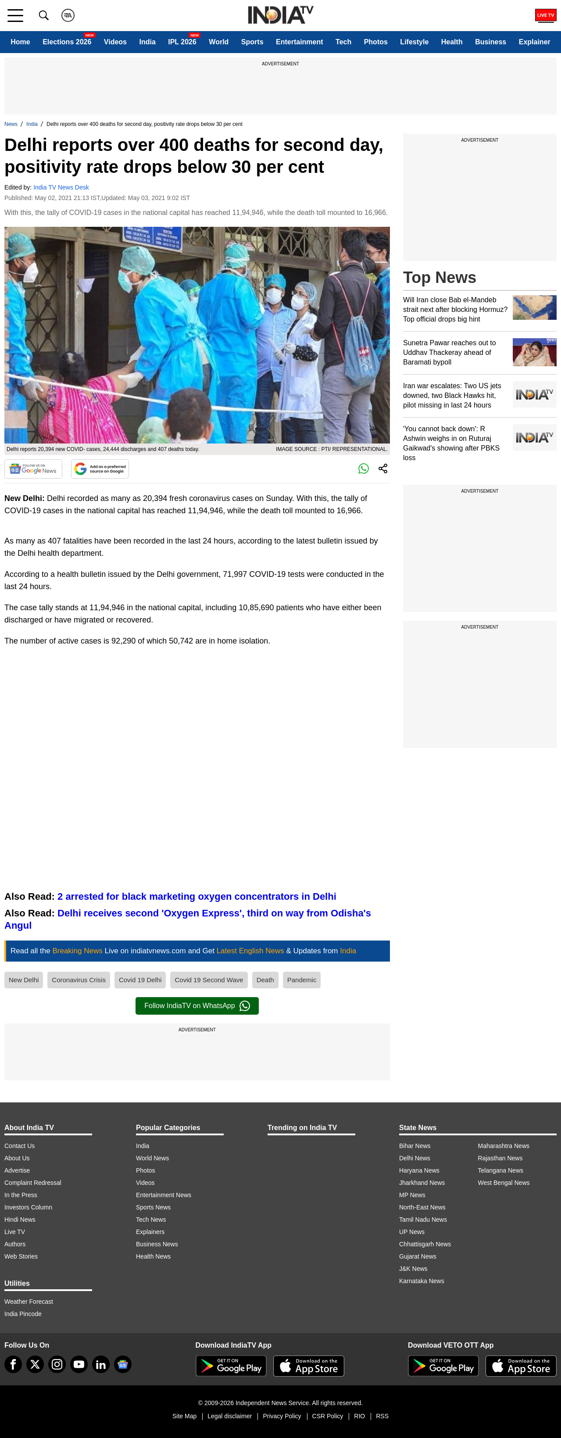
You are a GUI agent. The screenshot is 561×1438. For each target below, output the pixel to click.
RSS (382, 1416)
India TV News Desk (61, 187)
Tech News (151, 1219)
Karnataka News (421, 1280)
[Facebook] (13, 1364)
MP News (412, 1194)
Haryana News (419, 1170)
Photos (376, 42)
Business (490, 42)
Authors (14, 1244)
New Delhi (24, 980)
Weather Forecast (28, 1301)
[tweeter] (35, 1364)
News (11, 124)
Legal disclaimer (229, 1416)
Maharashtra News (504, 1145)
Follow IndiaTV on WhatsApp (197, 1006)
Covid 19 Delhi (140, 980)
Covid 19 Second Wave (209, 980)
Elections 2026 (67, 42)
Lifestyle (414, 42)
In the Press (20, 1194)
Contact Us (19, 1145)
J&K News (413, 1268)
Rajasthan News (500, 1158)
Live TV (14, 1231)
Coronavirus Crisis (79, 980)
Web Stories (21, 1256)
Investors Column (28, 1207)
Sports (252, 42)
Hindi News (20, 1219)
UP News (412, 1231)
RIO (359, 1416)
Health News (153, 1256)
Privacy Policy (282, 1416)
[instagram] (57, 1364)
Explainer (534, 42)
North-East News (422, 1207)
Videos (115, 42)
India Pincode (23, 1313)
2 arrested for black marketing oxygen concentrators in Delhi (196, 896)
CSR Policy (327, 1416)
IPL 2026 (182, 42)
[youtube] (79, 1364)
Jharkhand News (422, 1182)
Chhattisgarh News (425, 1244)
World (219, 42)
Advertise (17, 1170)
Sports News (153, 1207)
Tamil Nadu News (423, 1219)
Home (20, 42)
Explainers (150, 1231)
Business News (157, 1244)
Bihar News (415, 1145)
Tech (343, 42)
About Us (17, 1158)
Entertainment (299, 42)
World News (152, 1158)
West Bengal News (504, 1182)
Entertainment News (163, 1194)
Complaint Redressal (32, 1182)
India (147, 42)
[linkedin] (101, 1364)
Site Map (184, 1416)
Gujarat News (417, 1256)
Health (452, 42)
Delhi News (414, 1158)
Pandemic (302, 980)
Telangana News (501, 1170)
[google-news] (123, 1364)
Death (265, 980)
